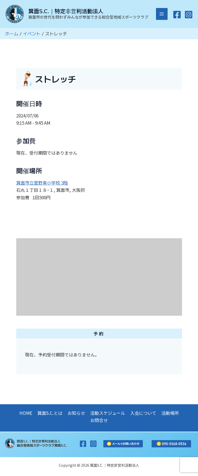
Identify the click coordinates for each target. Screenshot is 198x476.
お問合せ (99, 420)
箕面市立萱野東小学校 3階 (42, 184)
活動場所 (170, 413)
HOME (25, 413)
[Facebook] (177, 15)
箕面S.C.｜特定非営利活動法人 (67, 11)
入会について (143, 413)
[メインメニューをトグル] (162, 15)
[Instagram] (188, 15)
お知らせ (76, 413)
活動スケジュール (107, 413)
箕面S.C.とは (49, 413)
